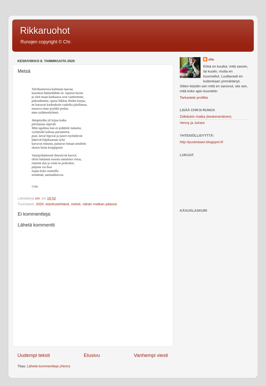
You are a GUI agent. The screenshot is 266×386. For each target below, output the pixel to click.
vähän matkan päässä (99, 204)
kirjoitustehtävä (57, 204)
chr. (211, 59)
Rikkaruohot (45, 30)
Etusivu (92, 355)
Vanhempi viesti (151, 355)
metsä (76, 204)
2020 (40, 204)
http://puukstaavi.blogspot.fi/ (201, 142)
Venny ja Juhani (192, 123)
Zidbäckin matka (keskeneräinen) (205, 116)
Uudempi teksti (33, 355)
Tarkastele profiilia (194, 97)
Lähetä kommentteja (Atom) (48, 366)
